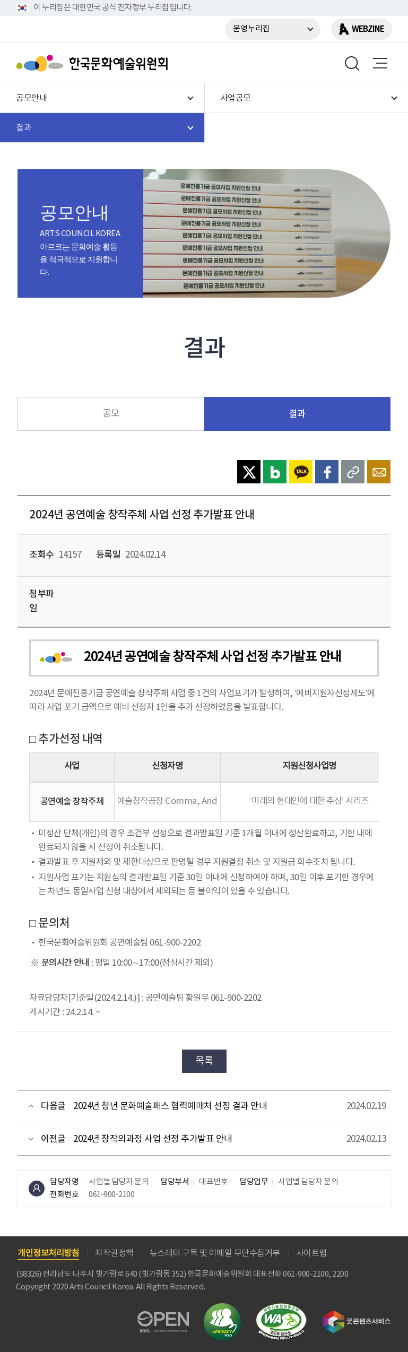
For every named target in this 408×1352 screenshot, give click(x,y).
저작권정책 (114, 1253)
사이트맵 (311, 1253)
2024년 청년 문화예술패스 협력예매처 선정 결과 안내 (170, 1106)
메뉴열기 (379, 63)
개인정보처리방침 (48, 1253)
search (352, 63)
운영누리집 (251, 28)
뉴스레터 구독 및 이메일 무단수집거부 (215, 1253)
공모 (110, 414)
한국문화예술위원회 (94, 63)
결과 (297, 414)
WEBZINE (368, 29)
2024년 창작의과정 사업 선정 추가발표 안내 (152, 1139)
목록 (204, 1061)
